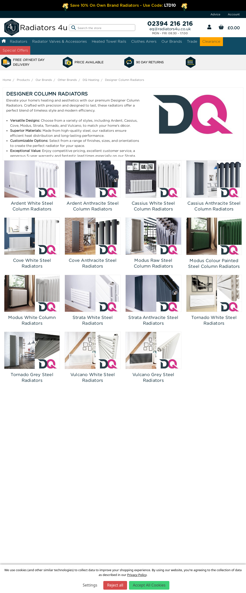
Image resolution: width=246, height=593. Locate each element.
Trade (192, 41)
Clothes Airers (143, 41)
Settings (90, 585)
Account (234, 14)
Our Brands (171, 41)
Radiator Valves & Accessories (59, 41)
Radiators (18, 41)
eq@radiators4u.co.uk (170, 29)
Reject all (115, 585)
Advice (215, 14)
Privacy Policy (137, 575)
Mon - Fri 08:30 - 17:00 (170, 33)
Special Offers (15, 50)
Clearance (211, 41)
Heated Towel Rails (109, 41)
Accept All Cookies (149, 585)
